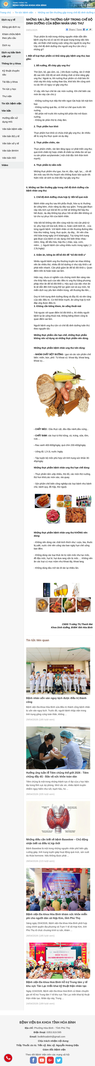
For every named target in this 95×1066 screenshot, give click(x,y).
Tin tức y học (9, 89)
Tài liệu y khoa (10, 81)
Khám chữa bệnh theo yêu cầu (11, 36)
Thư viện (7, 96)
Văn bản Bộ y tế (10, 136)
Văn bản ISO (9, 157)
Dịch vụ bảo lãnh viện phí (11, 54)
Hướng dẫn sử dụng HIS (10, 120)
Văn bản (6, 110)
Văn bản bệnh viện (12, 129)
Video (5, 165)
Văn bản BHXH (10, 150)
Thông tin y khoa (11, 63)
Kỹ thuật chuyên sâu (11, 72)
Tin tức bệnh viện (11, 103)
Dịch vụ (6, 45)
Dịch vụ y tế (8, 19)
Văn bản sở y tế (10, 143)
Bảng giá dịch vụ (11, 27)
